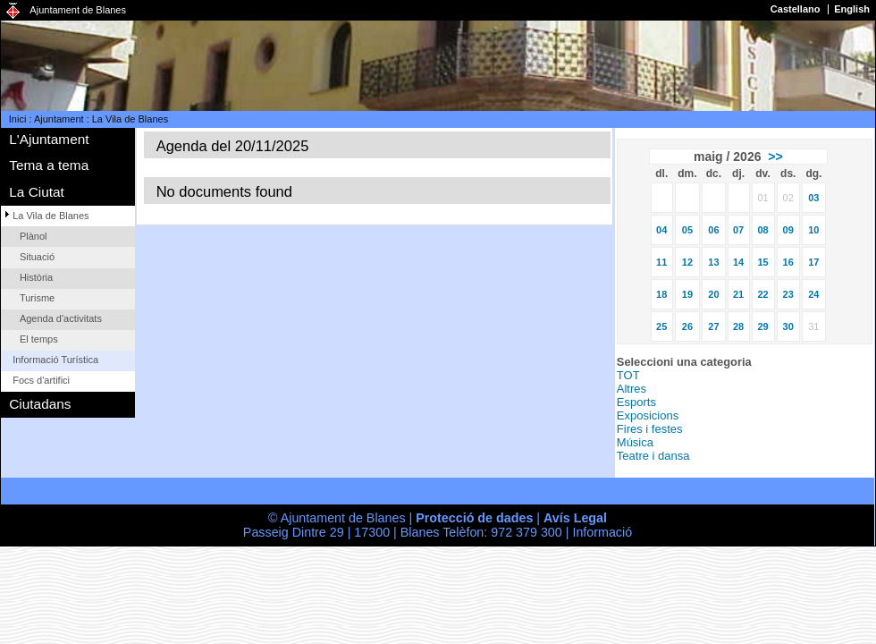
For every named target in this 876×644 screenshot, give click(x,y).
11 (661, 262)
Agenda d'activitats (61, 318)
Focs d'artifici (41, 380)
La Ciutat (36, 191)
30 (788, 326)
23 (788, 294)
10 (813, 230)
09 (788, 230)
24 (813, 294)
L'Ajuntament (48, 139)
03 (813, 197)
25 (661, 326)
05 (687, 230)
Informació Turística (55, 359)
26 (687, 326)
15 (762, 262)
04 (661, 230)
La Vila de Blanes (130, 119)
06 (713, 230)
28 (738, 326)
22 (762, 294)
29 (762, 326)
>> (775, 156)
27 (713, 326)
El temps (39, 339)
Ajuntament (59, 119)
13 (713, 262)
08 (762, 230)
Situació (37, 256)
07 (738, 230)
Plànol (33, 236)
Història (36, 277)
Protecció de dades (474, 518)
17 (813, 262)
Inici (18, 119)
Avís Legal (575, 518)
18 (661, 294)
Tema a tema (48, 165)
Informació (602, 532)
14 (738, 262)
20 (713, 294)
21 (738, 294)
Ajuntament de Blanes (77, 9)
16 (788, 262)
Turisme (37, 297)
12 (687, 262)
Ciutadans (40, 403)
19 (687, 294)
